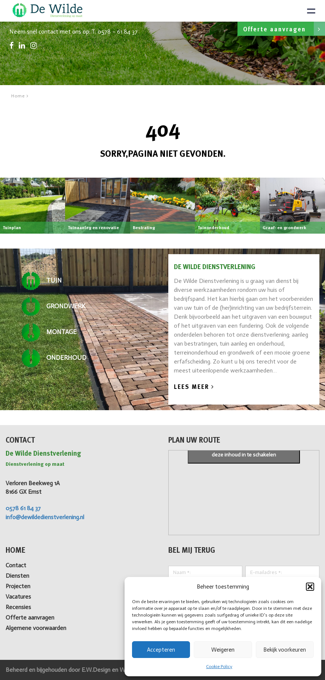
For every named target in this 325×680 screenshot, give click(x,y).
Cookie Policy (219, 666)
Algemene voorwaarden (36, 627)
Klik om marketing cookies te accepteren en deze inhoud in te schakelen (244, 450)
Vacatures (18, 596)
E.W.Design (97, 669)
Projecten (18, 586)
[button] (310, 586)
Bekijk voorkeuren (284, 649)
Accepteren (161, 649)
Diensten (17, 575)
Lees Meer (194, 387)
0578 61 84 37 (23, 508)
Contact (16, 565)
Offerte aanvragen (284, 28)
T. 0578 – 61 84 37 (115, 31)
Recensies (18, 607)
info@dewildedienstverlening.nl (45, 517)
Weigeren (222, 649)
